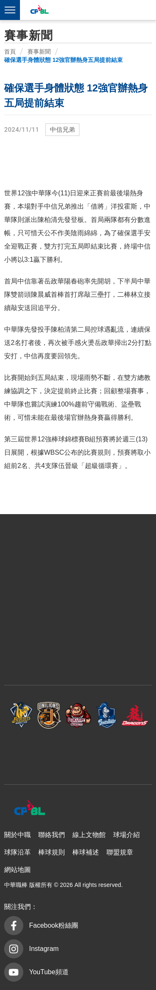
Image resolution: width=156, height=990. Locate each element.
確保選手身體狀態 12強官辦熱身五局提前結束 (63, 60)
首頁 (10, 51)
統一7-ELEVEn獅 (49, 715)
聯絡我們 (51, 834)
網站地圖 (17, 869)
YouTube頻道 (49, 971)
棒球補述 (85, 852)
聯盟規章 (119, 852)
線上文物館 (89, 834)
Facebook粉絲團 (53, 925)
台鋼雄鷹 (78, 752)
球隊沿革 (17, 852)
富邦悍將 (106, 715)
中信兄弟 (62, 129)
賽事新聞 (39, 51)
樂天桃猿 (78, 715)
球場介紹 (126, 834)
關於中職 (17, 834)
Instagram (44, 948)
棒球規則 (51, 852)
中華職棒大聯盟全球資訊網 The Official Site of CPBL (39, 10)
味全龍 (134, 715)
